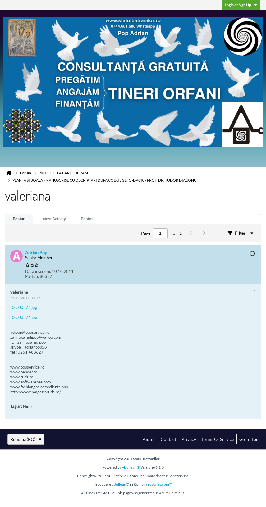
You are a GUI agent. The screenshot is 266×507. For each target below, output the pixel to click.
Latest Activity (53, 219)
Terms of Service (217, 439)
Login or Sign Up (241, 4)
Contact (168, 439)
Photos (87, 219)
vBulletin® (131, 467)
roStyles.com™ (160, 484)
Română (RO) (26, 439)
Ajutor (149, 439)
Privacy (188, 439)
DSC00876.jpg (23, 317)
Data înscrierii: (38, 271)
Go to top (249, 439)
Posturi (19, 219)
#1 (253, 291)
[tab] (19, 219)
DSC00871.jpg (23, 307)
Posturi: (32, 276)
